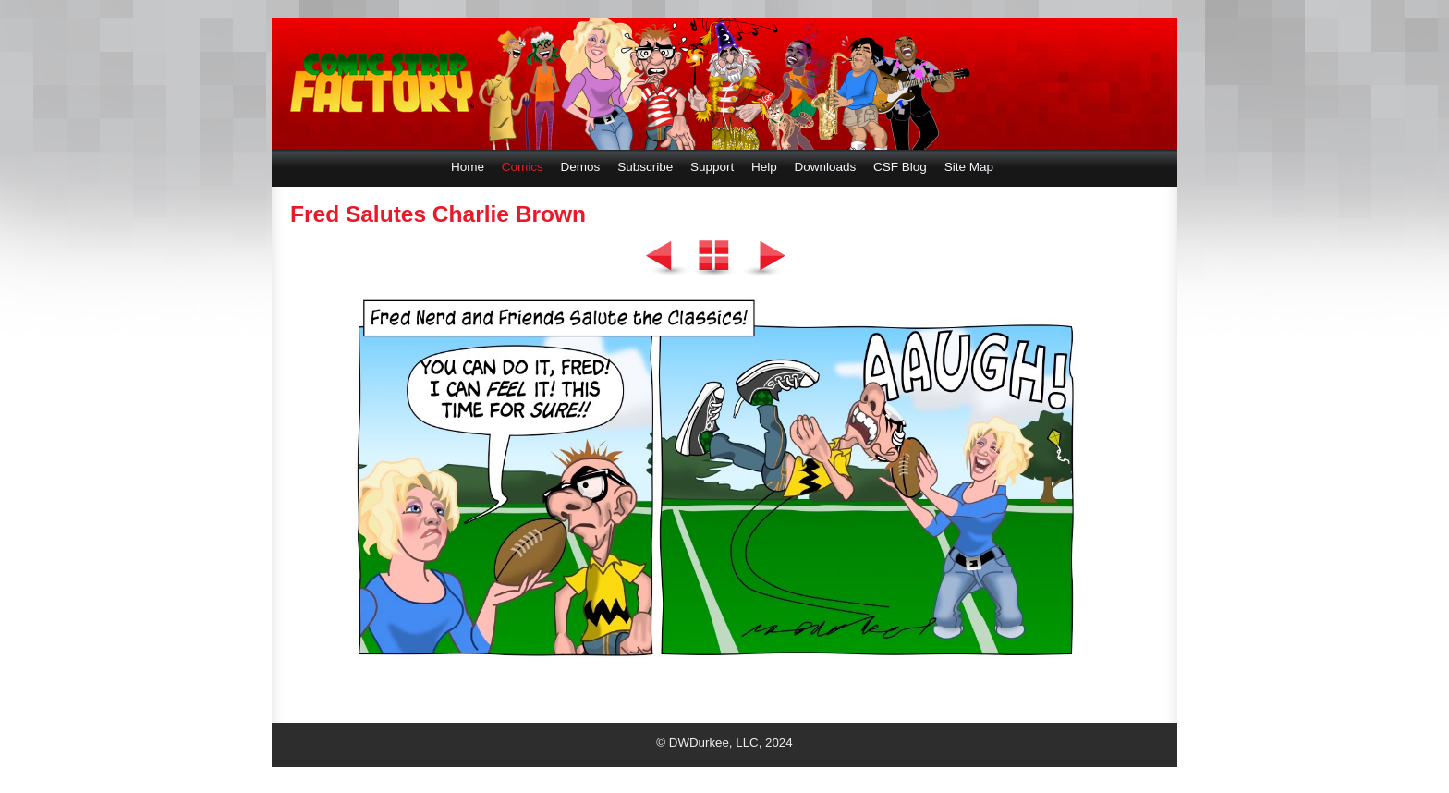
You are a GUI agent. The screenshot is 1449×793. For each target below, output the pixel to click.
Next (763, 258)
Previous (667, 258)
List (714, 258)
